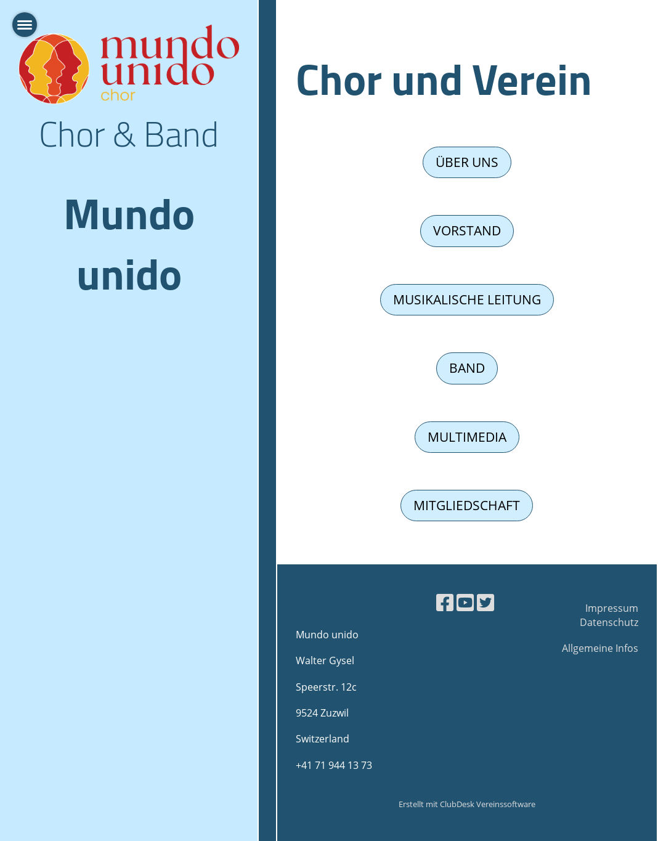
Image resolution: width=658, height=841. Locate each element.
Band (467, 367)
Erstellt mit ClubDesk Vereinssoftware (467, 804)
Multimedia (467, 436)
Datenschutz (609, 622)
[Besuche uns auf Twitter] (485, 602)
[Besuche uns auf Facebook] (444, 602)
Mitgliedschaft (466, 505)
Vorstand (467, 230)
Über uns (467, 162)
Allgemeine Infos (600, 648)
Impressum (611, 608)
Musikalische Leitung (467, 299)
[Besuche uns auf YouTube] (465, 602)
